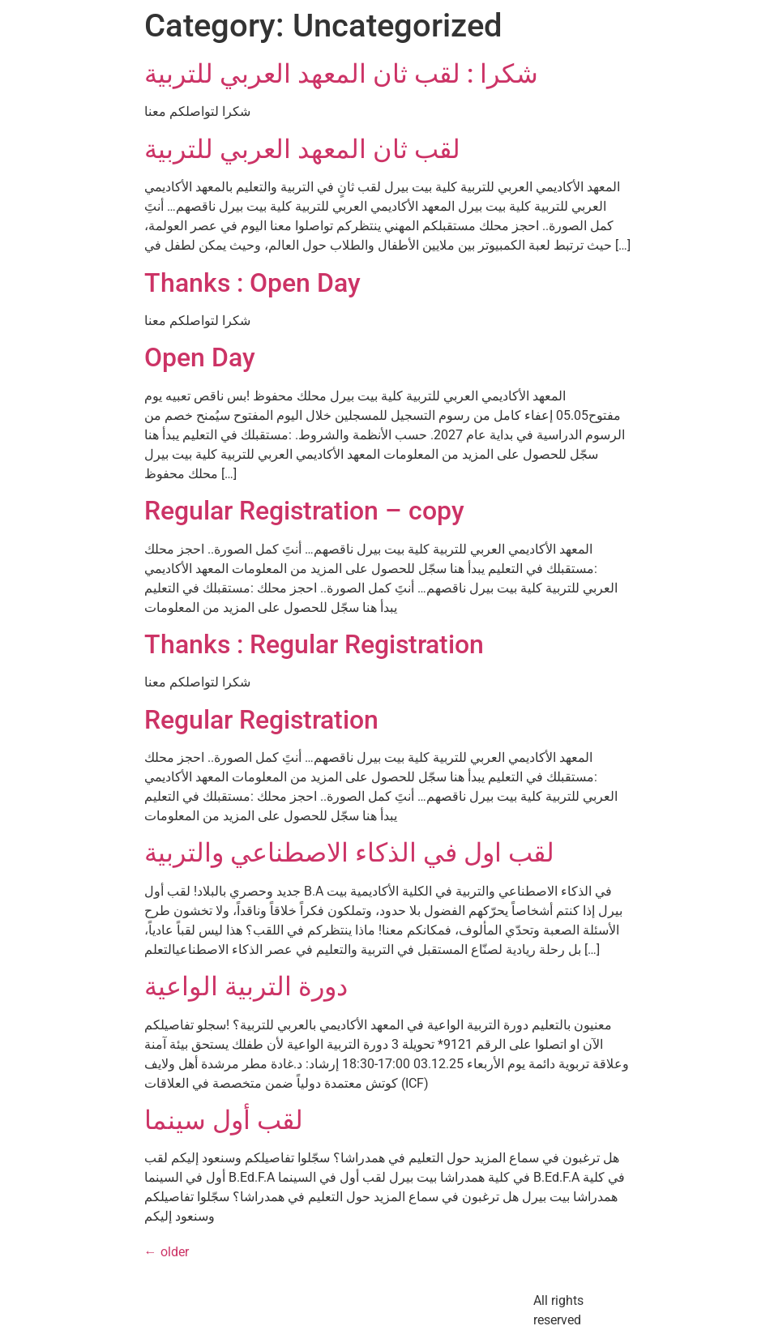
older (166, 1252)
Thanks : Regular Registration (314, 644)
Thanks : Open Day (252, 282)
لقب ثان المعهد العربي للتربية (302, 149)
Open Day (199, 357)
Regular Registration (261, 719)
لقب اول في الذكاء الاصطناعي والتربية (349, 852)
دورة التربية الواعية (246, 986)
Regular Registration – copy (304, 510)
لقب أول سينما (223, 1120)
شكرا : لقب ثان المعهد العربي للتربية (341, 73)
